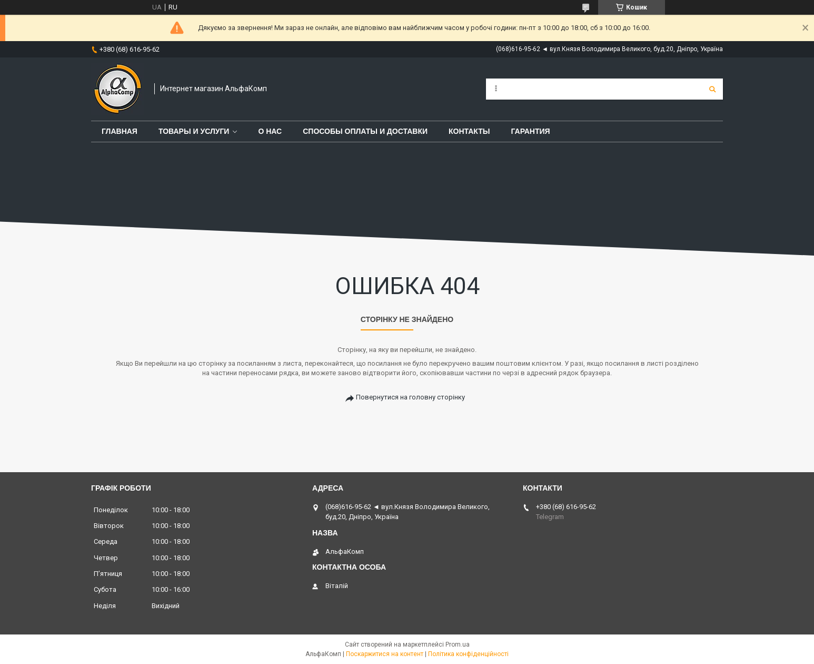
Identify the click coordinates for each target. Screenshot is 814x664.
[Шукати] (712, 89)
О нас (270, 131)
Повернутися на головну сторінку (410, 397)
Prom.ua (457, 644)
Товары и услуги (194, 131)
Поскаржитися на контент (384, 654)
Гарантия (530, 131)
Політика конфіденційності (468, 654)
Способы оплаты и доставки (365, 131)
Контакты (469, 131)
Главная (119, 131)
